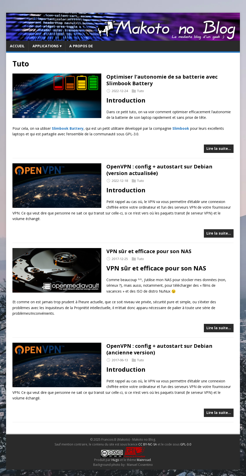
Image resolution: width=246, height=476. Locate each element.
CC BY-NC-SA (147, 444)
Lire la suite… (218, 148)
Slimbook (180, 128)
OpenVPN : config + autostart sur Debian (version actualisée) (159, 170)
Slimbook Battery (68, 128)
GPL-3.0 (185, 444)
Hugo (115, 460)
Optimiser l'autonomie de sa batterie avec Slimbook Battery (162, 80)
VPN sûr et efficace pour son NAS (148, 251)
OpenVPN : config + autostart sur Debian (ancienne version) (159, 349)
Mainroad (144, 460)
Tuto (140, 91)
